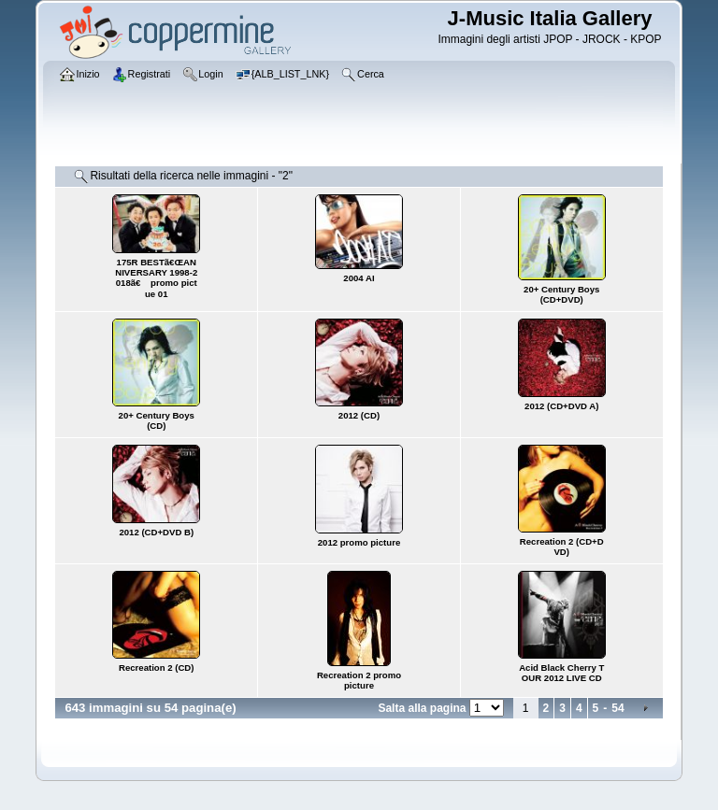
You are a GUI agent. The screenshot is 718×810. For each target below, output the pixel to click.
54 (617, 708)
